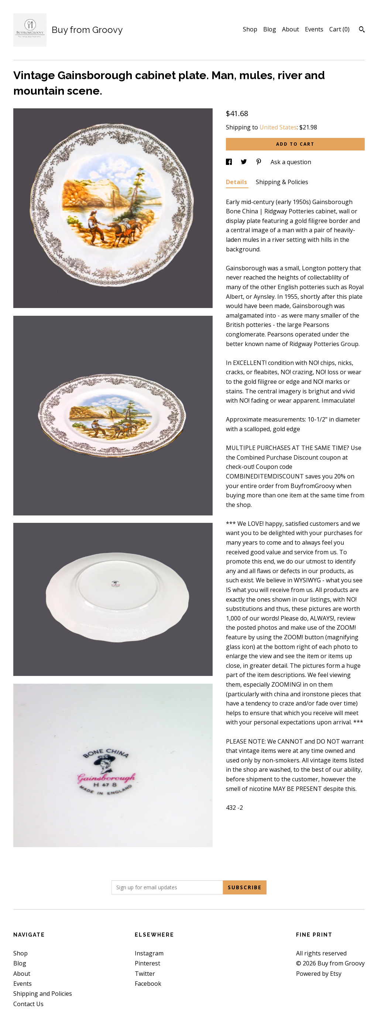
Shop (250, 29)
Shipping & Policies (282, 182)
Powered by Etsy (318, 974)
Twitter (145, 974)
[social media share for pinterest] (259, 162)
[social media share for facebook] (229, 162)
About (290, 29)
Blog (269, 29)
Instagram (149, 953)
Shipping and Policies (42, 993)
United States (278, 127)
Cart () (339, 29)
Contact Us (28, 1004)
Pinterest (147, 963)
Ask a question (291, 162)
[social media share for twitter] (244, 162)
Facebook (148, 983)
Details (237, 182)
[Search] (362, 30)
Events (314, 29)
